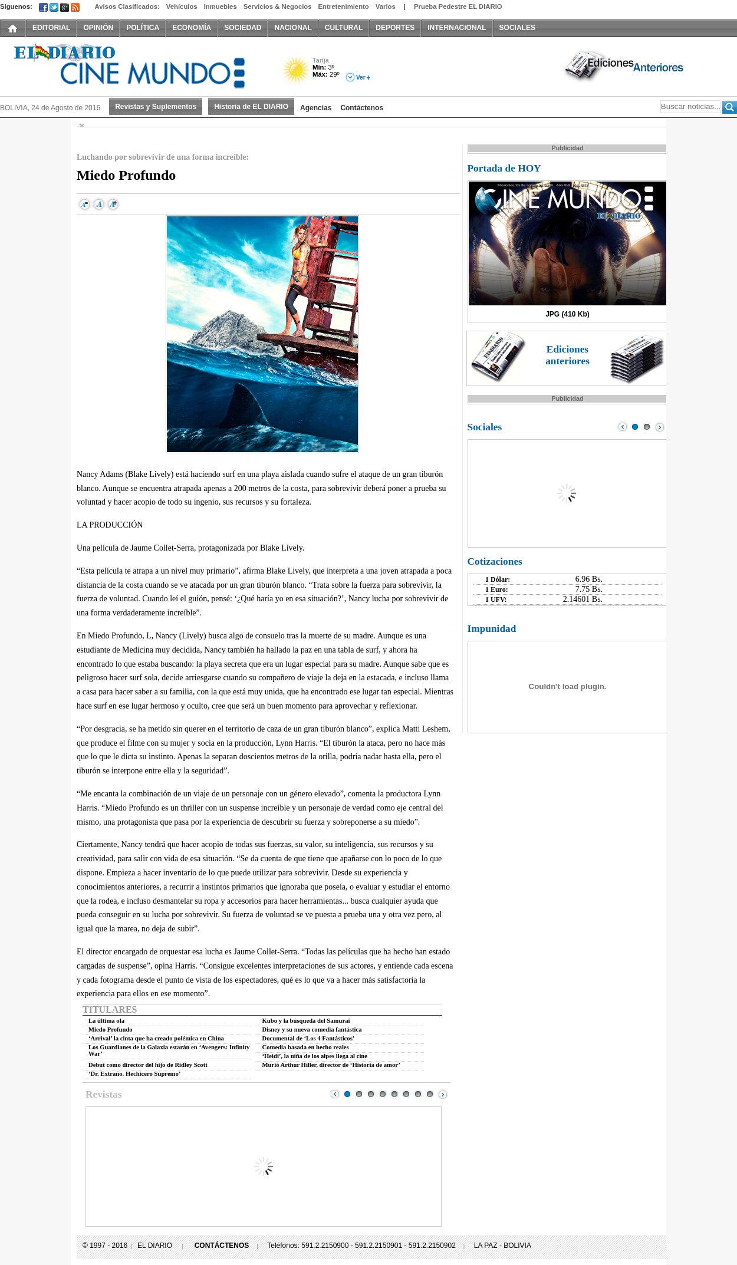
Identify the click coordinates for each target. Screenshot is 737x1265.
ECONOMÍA (191, 28)
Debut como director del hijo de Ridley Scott (148, 1065)
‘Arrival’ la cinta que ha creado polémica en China (156, 1038)
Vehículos (182, 6)
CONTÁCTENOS (222, 1245)
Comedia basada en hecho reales (305, 1047)
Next (442, 1094)
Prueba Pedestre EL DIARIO (458, 6)
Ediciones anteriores (567, 355)
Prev (335, 1094)
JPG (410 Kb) (567, 314)
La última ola (106, 1020)
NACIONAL (292, 28)
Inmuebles (220, 6)
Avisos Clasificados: (126, 6)
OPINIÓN (98, 28)
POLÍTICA (142, 28)
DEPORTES (395, 28)
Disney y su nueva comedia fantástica (312, 1029)
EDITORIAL (51, 28)
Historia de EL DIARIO (251, 107)
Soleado (296, 73)
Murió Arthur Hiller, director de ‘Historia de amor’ (331, 1065)
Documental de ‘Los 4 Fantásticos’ (308, 1038)
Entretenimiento (343, 6)
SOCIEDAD (242, 28)
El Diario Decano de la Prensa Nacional (132, 65)
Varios (386, 6)
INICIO (13, 27)
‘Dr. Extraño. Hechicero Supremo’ (134, 1073)
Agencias (315, 108)
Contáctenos (361, 108)
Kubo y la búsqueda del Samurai (306, 1020)
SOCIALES (517, 28)
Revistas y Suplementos (155, 107)
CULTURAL (344, 28)
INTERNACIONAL (456, 28)
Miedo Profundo (110, 1029)
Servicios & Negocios (278, 6)
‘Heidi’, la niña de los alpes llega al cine (315, 1056)
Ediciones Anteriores (625, 65)
